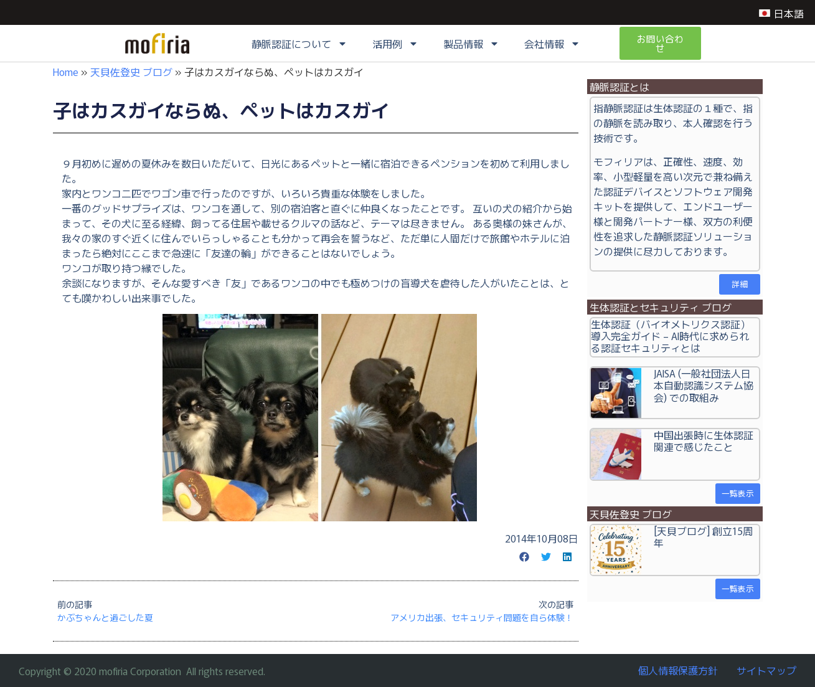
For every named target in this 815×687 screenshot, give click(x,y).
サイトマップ (766, 670)
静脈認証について (299, 44)
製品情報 (471, 44)
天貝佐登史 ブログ (131, 71)
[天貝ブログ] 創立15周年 (703, 536)
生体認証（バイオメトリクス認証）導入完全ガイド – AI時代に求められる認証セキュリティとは (670, 335)
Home (65, 71)
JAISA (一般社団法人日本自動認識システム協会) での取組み (703, 385)
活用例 (395, 44)
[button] (524, 557)
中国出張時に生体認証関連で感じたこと (703, 440)
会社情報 (552, 44)
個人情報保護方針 (678, 670)
